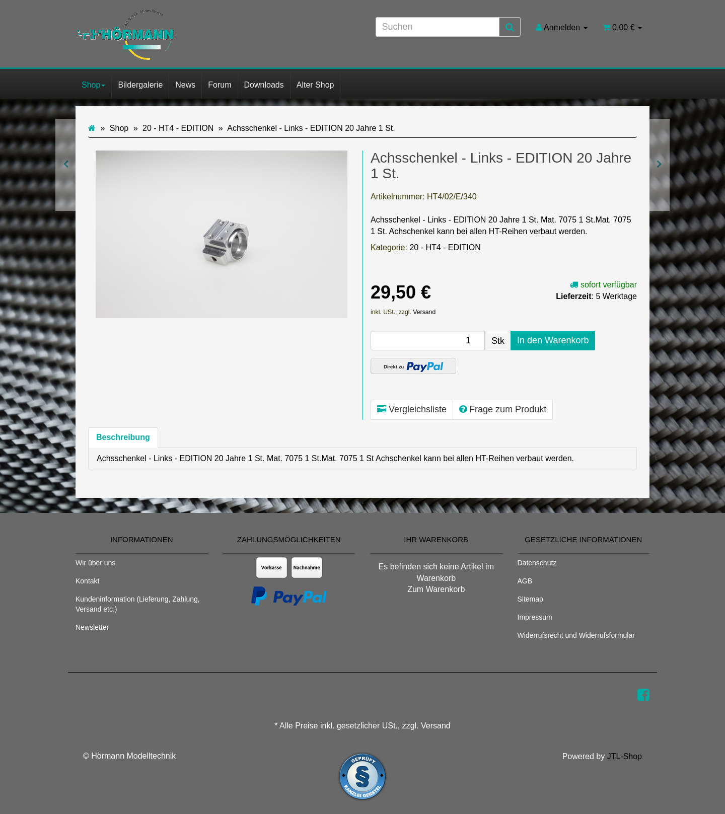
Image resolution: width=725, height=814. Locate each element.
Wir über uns (95, 563)
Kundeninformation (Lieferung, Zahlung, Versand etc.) (138, 604)
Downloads (264, 85)
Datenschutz (537, 563)
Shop (93, 85)
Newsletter (92, 627)
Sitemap (530, 599)
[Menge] (428, 340)
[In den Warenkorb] (553, 341)
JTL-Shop (624, 756)
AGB (525, 581)
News (185, 85)
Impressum (535, 617)
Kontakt (87, 581)
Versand (424, 312)
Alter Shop (315, 85)
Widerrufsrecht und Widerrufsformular (576, 635)
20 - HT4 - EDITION (444, 247)
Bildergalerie (140, 85)
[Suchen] (437, 27)
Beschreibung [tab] (123, 437)
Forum (219, 85)
